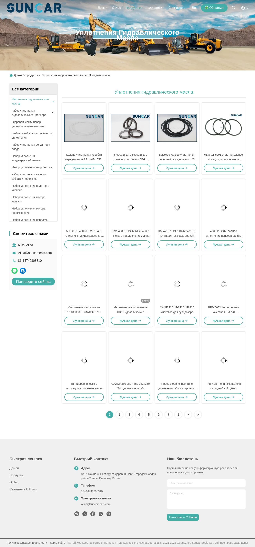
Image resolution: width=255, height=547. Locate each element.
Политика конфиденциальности (26, 542)
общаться (214, 8)
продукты (134, 8)
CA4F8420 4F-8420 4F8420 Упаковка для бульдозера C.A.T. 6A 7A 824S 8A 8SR (177, 312)
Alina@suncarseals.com (35, 253)
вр (194, 7)
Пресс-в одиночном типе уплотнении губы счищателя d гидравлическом (177, 388)
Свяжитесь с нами (177, 7)
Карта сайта (57, 542)
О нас (116, 7)
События (156, 8)
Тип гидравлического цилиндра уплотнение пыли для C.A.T (84, 388)
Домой (102, 7)
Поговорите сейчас (33, 281)
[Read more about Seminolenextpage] (188, 414)
